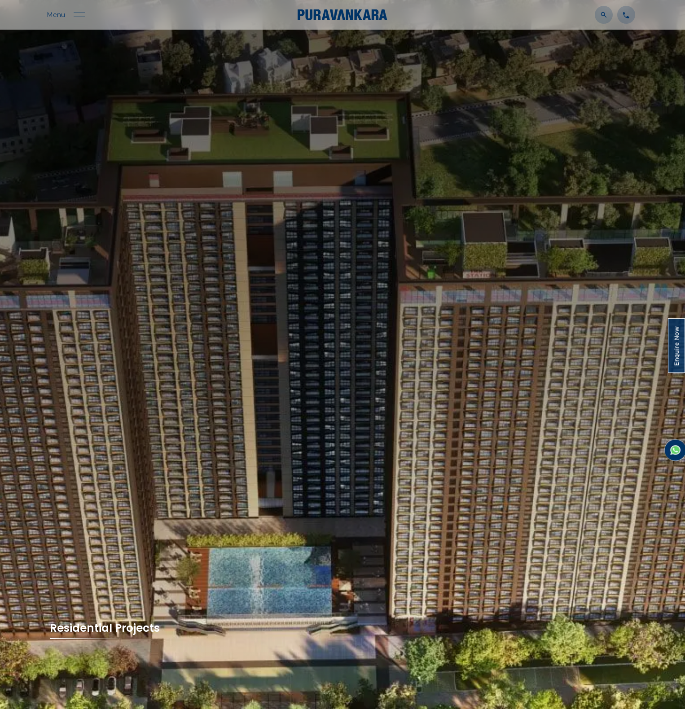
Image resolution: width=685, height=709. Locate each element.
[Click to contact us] (624, 14)
